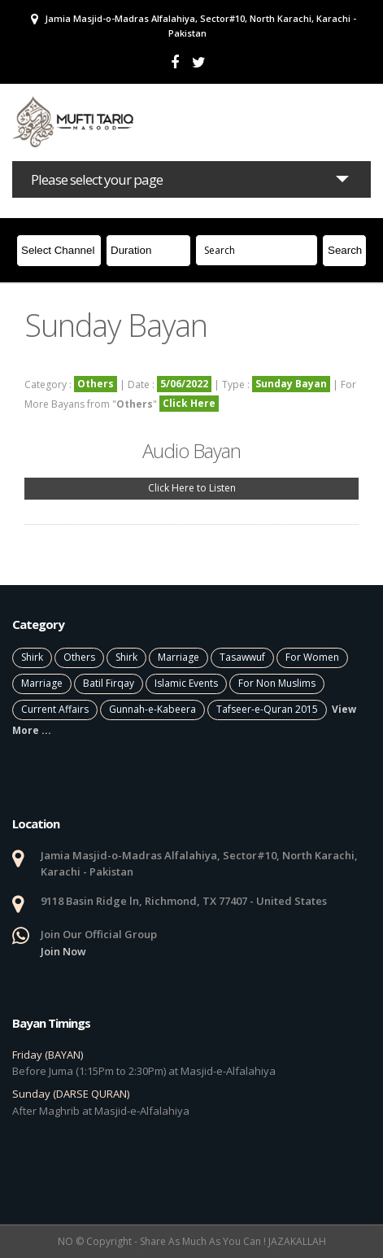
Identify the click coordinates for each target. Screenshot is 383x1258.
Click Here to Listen (192, 488)
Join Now (63, 951)
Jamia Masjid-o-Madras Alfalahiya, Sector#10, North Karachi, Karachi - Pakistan (193, 25)
